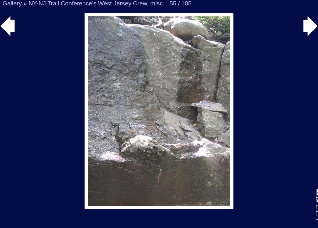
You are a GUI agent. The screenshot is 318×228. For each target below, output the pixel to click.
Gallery (12, 3)
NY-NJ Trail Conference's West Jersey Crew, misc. (96, 3)
